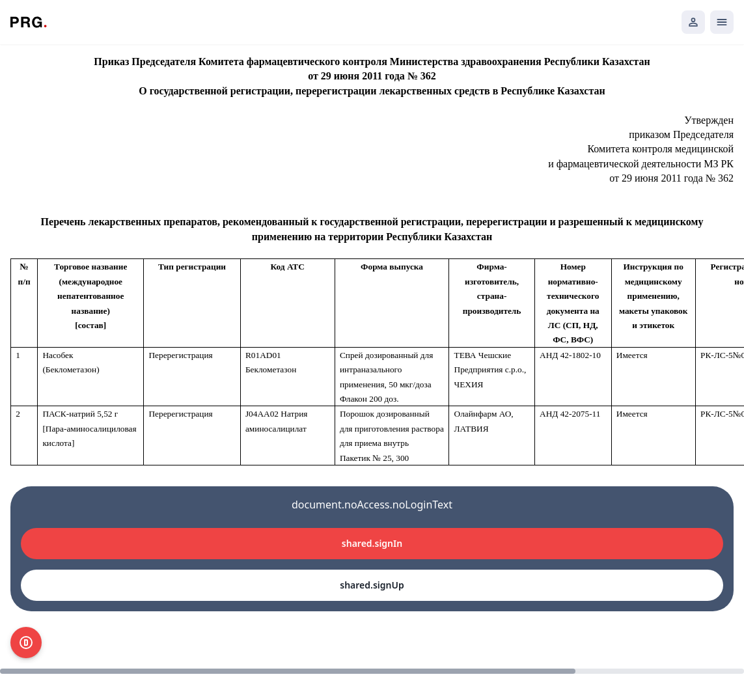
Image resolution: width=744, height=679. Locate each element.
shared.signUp (372, 585)
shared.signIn (372, 543)
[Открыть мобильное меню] (722, 22)
